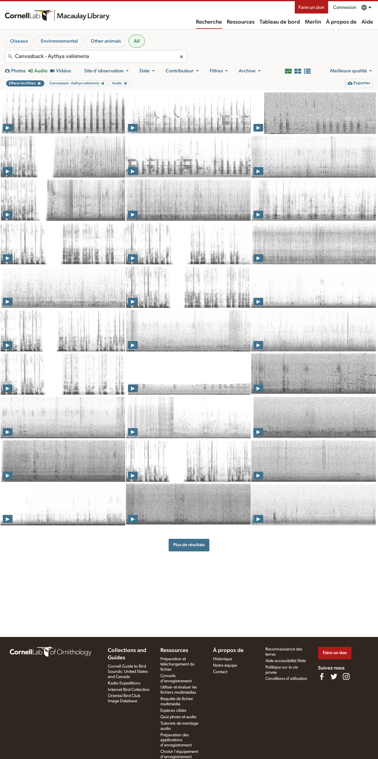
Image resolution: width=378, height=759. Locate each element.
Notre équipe (225, 665)
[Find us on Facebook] (321, 676)
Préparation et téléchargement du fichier (177, 664)
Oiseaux (19, 41)
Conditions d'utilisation (286, 679)
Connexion (344, 7)
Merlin (313, 22)
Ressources (241, 22)
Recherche (209, 22)
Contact (220, 672)
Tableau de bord (280, 22)
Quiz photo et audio (178, 717)
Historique (222, 659)
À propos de (341, 22)
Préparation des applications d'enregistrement (176, 740)
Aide (367, 22)
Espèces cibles (173, 710)
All (137, 41)
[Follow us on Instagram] (346, 676)
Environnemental (59, 41)
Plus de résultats (189, 544)
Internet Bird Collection (129, 690)
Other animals (106, 41)
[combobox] (96, 56)
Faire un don (311, 7)
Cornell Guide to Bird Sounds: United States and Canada (128, 671)
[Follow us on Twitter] (334, 676)
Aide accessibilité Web (285, 661)
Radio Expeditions (124, 683)
